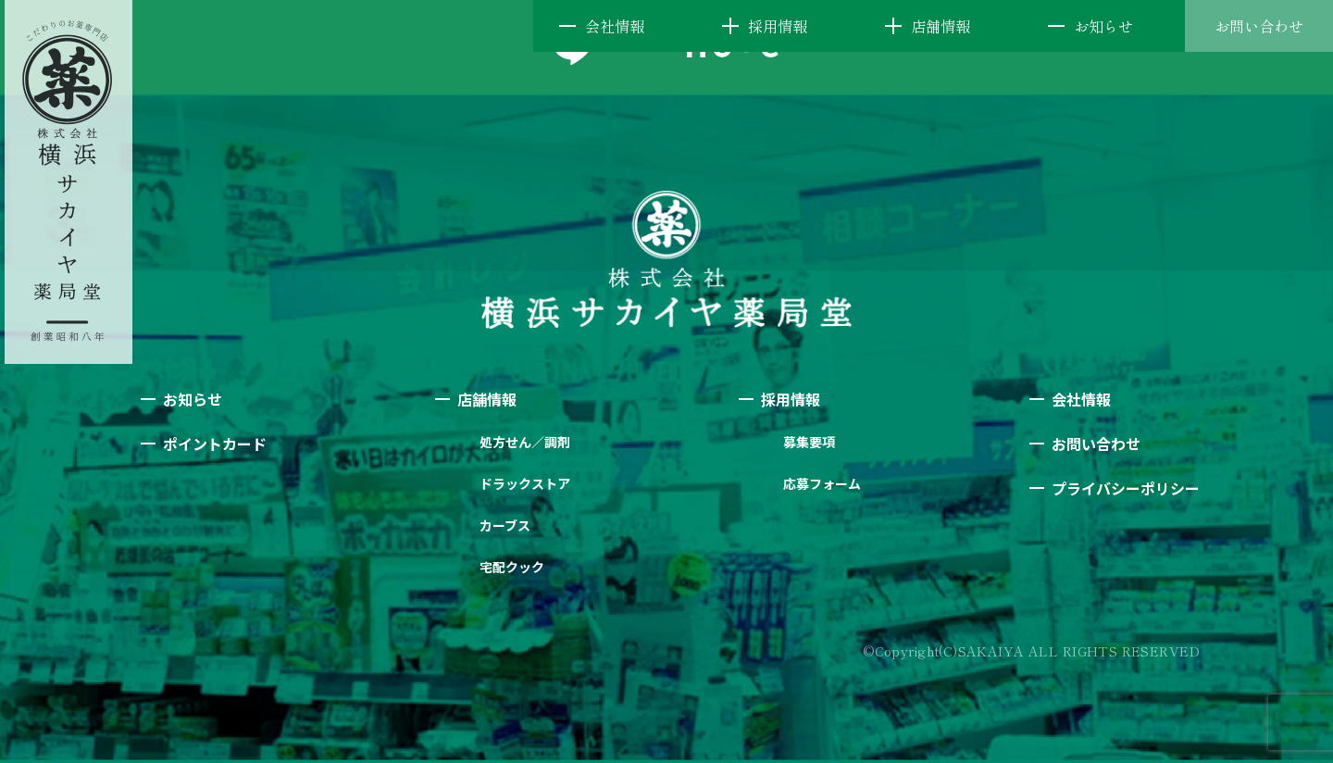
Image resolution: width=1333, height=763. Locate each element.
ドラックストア (525, 483)
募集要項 (809, 441)
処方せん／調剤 (525, 441)
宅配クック (512, 566)
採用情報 (777, 26)
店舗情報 (940, 26)
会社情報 (614, 26)
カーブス (505, 525)
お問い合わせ (1259, 26)
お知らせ (1103, 26)
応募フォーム (822, 483)
